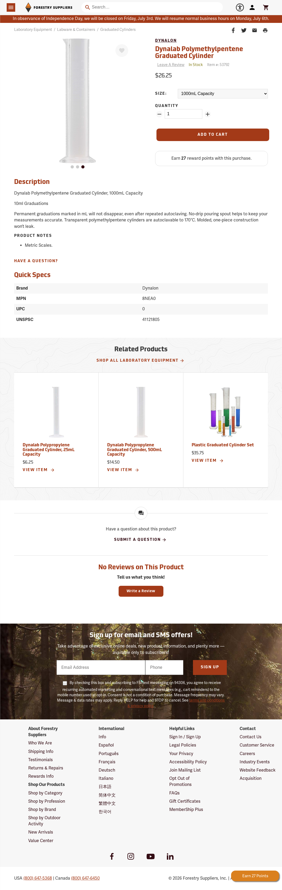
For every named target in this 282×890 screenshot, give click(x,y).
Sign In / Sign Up (185, 737)
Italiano (106, 778)
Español (106, 745)
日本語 (105, 786)
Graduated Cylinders (118, 29)
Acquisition (250, 778)
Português (109, 753)
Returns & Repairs (45, 768)
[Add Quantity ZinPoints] (207, 114)
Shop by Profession (46, 801)
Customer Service (257, 745)
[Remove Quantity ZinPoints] (159, 114)
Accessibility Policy (188, 762)
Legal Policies (182, 745)
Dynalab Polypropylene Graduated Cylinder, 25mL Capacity (49, 450)
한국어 (105, 811)
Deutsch (107, 770)
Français (107, 762)
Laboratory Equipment (33, 29)
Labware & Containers (76, 29)
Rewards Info (41, 776)
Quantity (166, 106)
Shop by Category (45, 793)
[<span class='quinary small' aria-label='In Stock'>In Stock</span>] (196, 65)
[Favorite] (121, 50)
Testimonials (40, 760)
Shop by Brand (42, 809)
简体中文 (107, 795)
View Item (39, 470)
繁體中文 (107, 803)
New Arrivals (40, 832)
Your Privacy (181, 753)
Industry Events (255, 762)
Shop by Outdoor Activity (44, 821)
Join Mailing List (185, 770)
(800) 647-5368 (37, 878)
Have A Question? (36, 261)
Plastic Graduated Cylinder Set (223, 445)
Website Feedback (258, 770)
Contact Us (250, 737)
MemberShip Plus (186, 809)
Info (102, 737)
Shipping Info (40, 751)
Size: (161, 94)
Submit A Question (140, 539)
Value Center (40, 840)
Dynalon (166, 41)
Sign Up (210, 667)
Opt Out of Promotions (180, 781)
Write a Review (141, 591)
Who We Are (40, 743)
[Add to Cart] (212, 135)
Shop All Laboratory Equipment (140, 360)
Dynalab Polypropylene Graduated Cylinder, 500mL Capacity (134, 450)
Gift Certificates (184, 801)
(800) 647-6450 (85, 878)
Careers (247, 753)
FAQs (174, 793)
